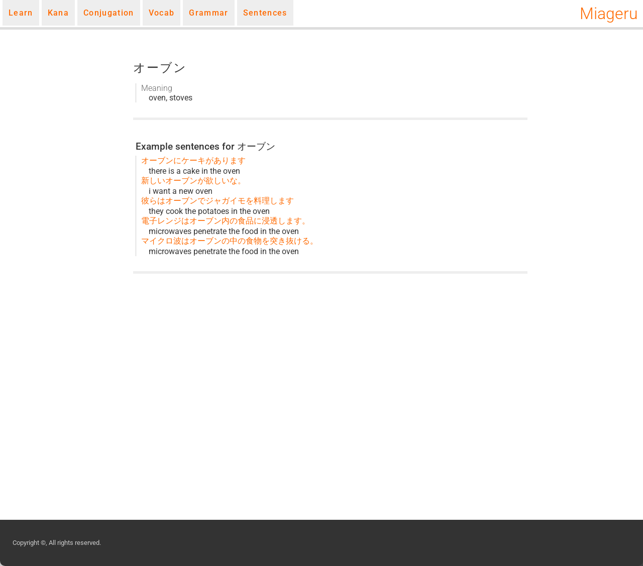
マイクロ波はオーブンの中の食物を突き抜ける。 (229, 241)
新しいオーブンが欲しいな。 (193, 180)
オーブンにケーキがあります (193, 160)
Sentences (265, 13)
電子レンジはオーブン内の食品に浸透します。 (225, 220)
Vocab (162, 13)
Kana (58, 13)
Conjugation (108, 13)
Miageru (609, 13)
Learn (21, 13)
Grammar (208, 13)
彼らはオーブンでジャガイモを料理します (217, 200)
